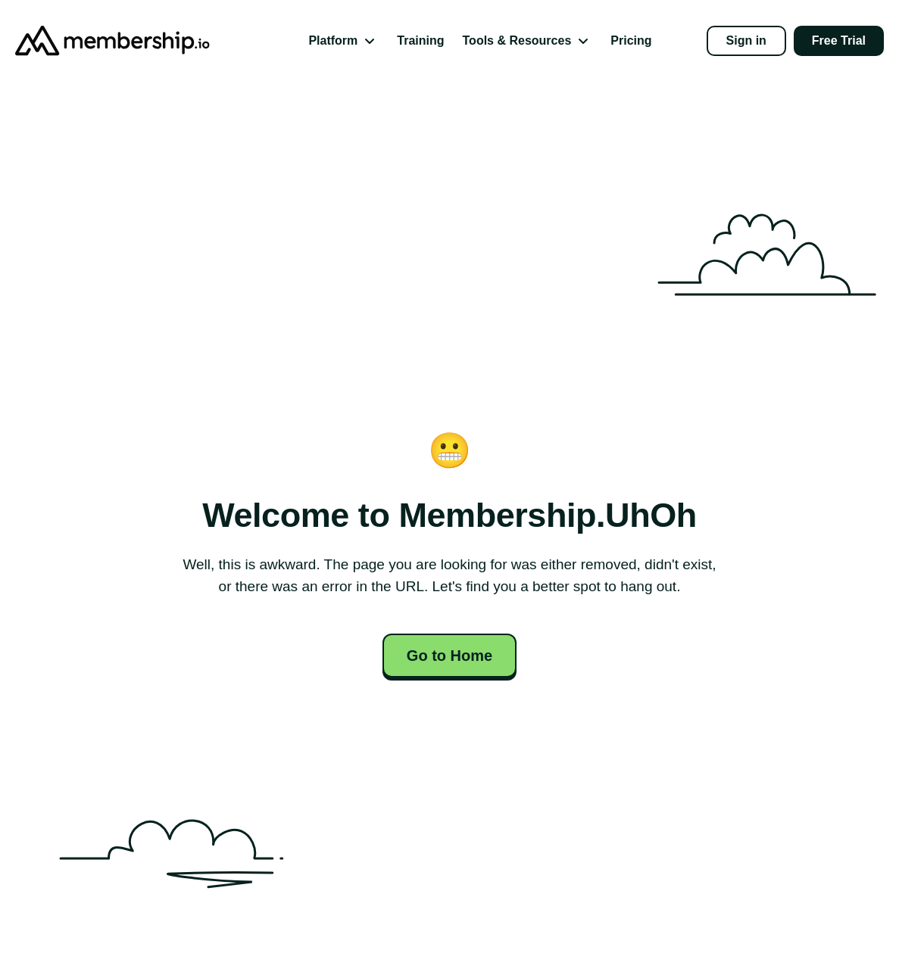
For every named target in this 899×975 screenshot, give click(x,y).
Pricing (630, 40)
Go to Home (449, 655)
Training (420, 40)
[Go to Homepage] (91, 41)
